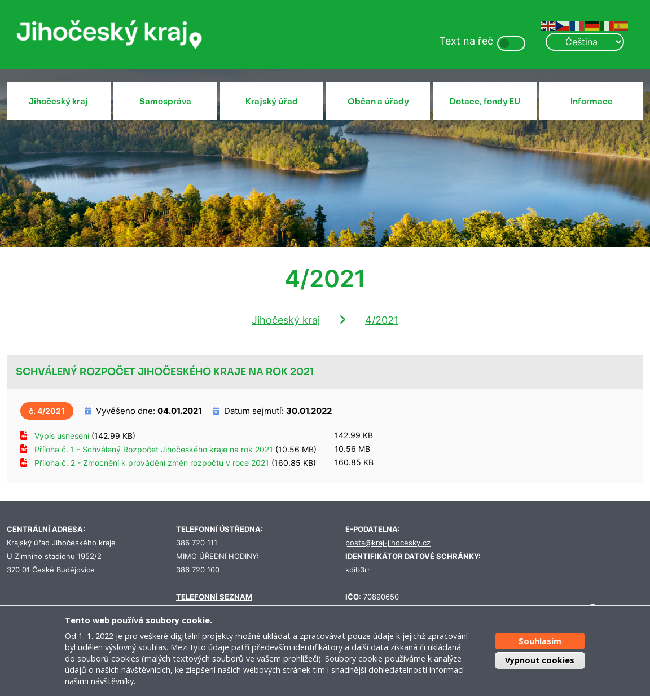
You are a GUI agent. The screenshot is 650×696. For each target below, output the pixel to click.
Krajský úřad (271, 101)
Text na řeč (466, 41)
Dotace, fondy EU (485, 101)
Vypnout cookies (539, 660)
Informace (591, 101)
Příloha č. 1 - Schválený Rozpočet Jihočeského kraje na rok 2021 (153, 449)
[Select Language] (584, 42)
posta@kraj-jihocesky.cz (388, 543)
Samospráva (165, 101)
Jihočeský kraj (58, 101)
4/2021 (381, 320)
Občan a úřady (378, 101)
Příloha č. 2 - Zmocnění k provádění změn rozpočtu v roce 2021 (151, 463)
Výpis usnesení (61, 435)
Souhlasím (540, 641)
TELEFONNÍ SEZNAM (214, 597)
